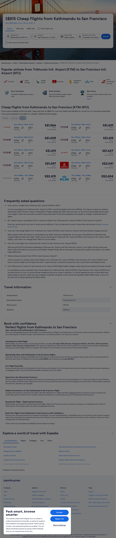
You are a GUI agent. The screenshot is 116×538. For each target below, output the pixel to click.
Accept (59, 512)
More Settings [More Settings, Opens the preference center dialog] (59, 525)
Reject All (59, 519)
